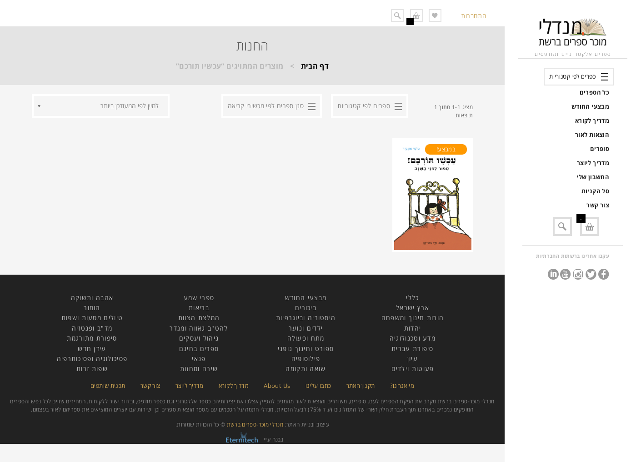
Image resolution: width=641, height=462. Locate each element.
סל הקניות (595, 191)
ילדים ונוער (306, 328)
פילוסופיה (305, 358)
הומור (92, 307)
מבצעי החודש (590, 106)
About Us (277, 386)
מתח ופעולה (306, 338)
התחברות (473, 15)
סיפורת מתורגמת (92, 338)
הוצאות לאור (592, 135)
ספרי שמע (199, 297)
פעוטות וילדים (412, 368)
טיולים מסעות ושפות (92, 317)
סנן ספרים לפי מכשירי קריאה (266, 105)
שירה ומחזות (199, 368)
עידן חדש (92, 348)
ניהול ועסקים (199, 338)
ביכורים (305, 307)
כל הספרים (594, 92)
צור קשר (597, 205)
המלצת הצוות (199, 317)
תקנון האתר (360, 386)
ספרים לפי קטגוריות (572, 76)
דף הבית (315, 66)
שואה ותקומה (305, 368)
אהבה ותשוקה (92, 297)
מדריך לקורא (592, 120)
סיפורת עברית (412, 348)
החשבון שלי (592, 177)
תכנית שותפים (107, 386)
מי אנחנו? (402, 386)
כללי (412, 297)
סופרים (599, 149)
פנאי (198, 358)
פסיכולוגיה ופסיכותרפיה (92, 358)
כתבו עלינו (318, 386)
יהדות (412, 328)
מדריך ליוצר (593, 163)
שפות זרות (92, 368)
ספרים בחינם (199, 348)
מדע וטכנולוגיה (413, 338)
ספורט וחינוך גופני (306, 348)
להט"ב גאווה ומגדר (199, 328)
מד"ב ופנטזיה (92, 328)
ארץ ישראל (412, 307)
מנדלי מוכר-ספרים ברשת (255, 424)
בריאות (199, 307)
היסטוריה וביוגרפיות (306, 317)
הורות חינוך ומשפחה (412, 317)
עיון (412, 358)
